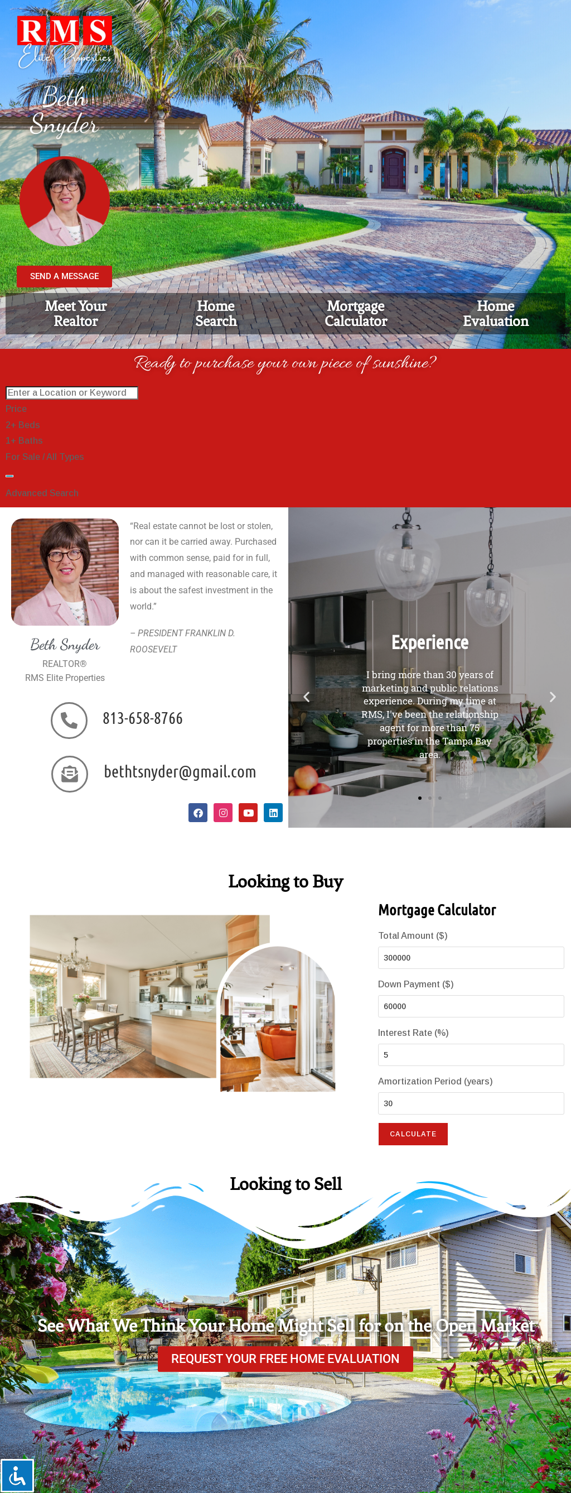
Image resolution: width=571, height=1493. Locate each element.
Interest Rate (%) (413, 1033)
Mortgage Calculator (356, 313)
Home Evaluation (496, 313)
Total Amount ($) (413, 935)
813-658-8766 (143, 717)
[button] (306, 696)
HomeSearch (215, 313)
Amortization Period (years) (435, 1081)
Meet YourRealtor (76, 313)
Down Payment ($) (416, 984)
